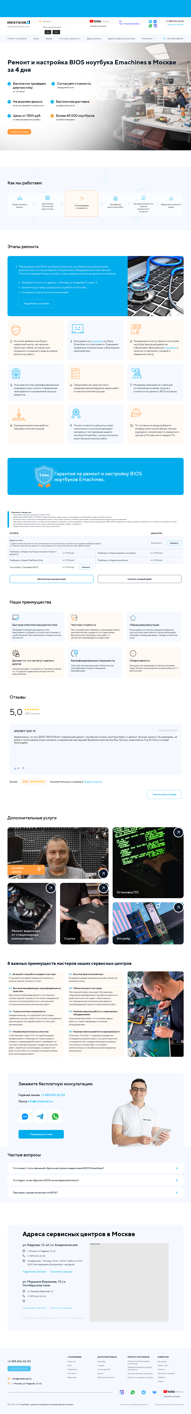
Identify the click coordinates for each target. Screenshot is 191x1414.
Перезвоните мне (41, 1137)
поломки (98, 343)
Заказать (174, 546)
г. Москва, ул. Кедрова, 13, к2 (27, 1383)
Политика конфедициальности (134, 1404)
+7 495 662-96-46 (36, 1297)
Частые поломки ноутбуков (140, 1374)
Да (48, 33)
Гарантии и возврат (166, 1373)
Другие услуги (94, 41)
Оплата (161, 1369)
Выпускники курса (106, 1377)
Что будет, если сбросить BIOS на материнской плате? (49, 1184)
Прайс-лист (163, 1365)
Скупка (101, 1365)
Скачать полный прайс (140, 582)
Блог (70, 1365)
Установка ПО (104, 1369)
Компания (147, 41)
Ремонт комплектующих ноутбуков (138, 1362)
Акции (49, 41)
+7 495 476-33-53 (175, 22)
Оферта (161, 1377)
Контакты (72, 1373)
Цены (36, 41)
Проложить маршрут (61, 1272)
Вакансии (72, 1377)
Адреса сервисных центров (121, 41)
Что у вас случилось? (69, 41)
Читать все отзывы (164, 797)
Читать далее (21, 745)
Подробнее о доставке (36, 306)
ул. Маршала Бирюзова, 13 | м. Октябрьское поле (45, 1284)
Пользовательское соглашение (169, 1404)
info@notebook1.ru (41, 1104)
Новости (71, 1362)
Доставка (162, 1362)
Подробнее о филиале (34, 1272)
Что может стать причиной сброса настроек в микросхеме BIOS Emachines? (63, 1171)
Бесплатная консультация (52, 582)
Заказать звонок (175, 26)
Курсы (100, 1373)
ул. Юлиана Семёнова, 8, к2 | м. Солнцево (46, 1321)
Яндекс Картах (93, 784)
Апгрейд (101, 1362)
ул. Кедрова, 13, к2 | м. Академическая (51, 1245)
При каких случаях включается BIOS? (38, 1197)
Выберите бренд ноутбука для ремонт (140, 1368)
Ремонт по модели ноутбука (140, 1377)
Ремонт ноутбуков (17, 41)
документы (171, 350)
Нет (56, 33)
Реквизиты (72, 1369)
